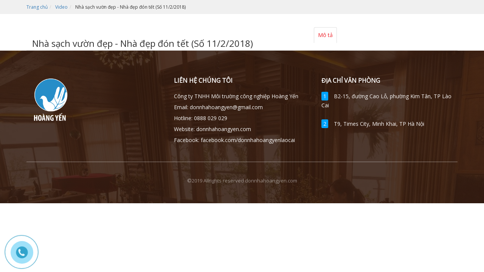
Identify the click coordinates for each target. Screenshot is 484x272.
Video (61, 7)
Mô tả (325, 35)
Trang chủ (37, 7)
